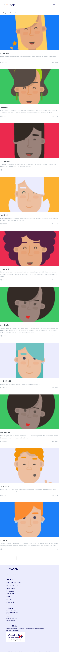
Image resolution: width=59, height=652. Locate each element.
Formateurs (10, 588)
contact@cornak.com (11, 618)
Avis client (10, 594)
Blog (8, 596)
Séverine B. (5, 53)
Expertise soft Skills (13, 583)
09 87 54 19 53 (10, 616)
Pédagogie (10, 591)
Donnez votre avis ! (11, 620)
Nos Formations (12, 585)
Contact (9, 599)
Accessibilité (10, 602)
